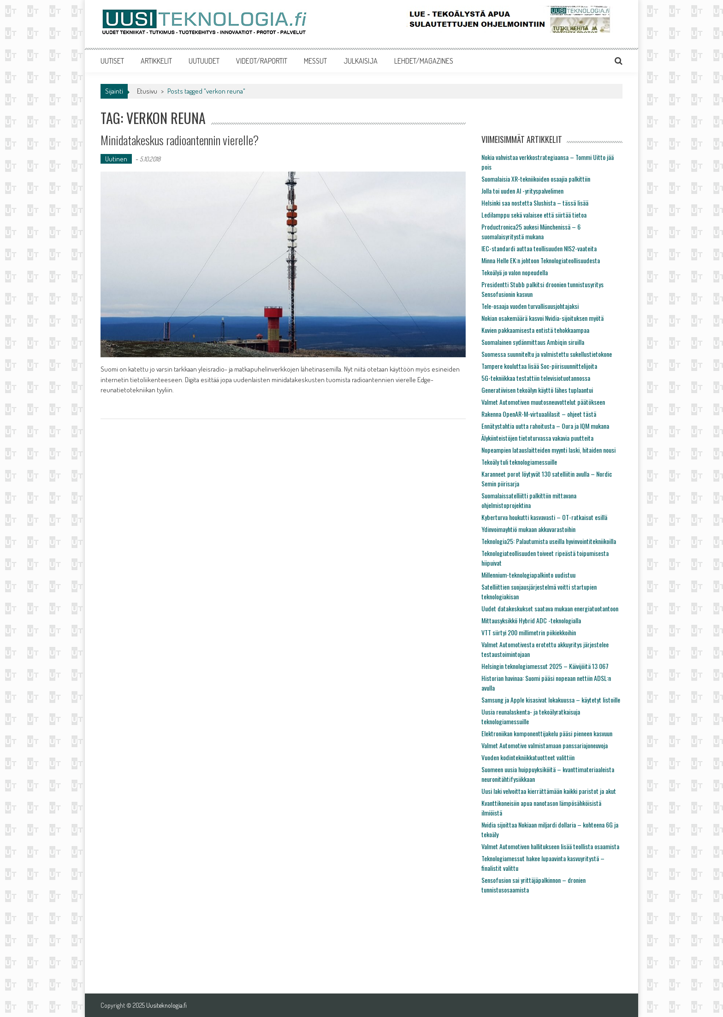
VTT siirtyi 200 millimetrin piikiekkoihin (528, 632)
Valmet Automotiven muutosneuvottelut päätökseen (543, 402)
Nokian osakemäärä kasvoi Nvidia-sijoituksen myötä (542, 318)
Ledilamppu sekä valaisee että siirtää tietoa (534, 214)
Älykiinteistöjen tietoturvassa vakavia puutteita (537, 438)
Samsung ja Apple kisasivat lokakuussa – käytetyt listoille (550, 699)
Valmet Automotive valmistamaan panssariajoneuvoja (544, 745)
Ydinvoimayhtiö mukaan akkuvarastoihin (528, 529)
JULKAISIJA (361, 60)
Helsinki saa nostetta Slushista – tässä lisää (534, 202)
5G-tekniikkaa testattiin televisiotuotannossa (535, 378)
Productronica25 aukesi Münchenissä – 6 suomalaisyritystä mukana (531, 231)
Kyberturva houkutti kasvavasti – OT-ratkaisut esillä (544, 517)
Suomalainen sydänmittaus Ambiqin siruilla (532, 342)
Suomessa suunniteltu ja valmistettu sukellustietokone (546, 354)
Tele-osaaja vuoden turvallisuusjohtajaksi (530, 306)
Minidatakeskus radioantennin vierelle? (180, 140)
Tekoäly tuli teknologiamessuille (519, 462)
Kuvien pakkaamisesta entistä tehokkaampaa (535, 330)
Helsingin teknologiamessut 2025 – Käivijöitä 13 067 (545, 666)
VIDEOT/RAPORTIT (261, 60)
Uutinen (116, 158)
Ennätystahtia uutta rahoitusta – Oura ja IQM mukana (545, 426)
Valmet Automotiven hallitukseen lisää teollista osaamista (550, 846)
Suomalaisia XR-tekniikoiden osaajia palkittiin (535, 178)
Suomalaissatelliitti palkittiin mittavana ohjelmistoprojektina (528, 500)
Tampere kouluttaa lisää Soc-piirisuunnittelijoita (539, 366)
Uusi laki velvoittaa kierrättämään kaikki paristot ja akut (548, 791)
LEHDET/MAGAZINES (423, 60)
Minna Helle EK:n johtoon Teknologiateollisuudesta (540, 260)
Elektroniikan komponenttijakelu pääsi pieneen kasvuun (546, 733)
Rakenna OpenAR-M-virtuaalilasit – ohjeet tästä (538, 414)
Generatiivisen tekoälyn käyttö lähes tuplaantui (537, 390)
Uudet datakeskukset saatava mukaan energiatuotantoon (549, 608)
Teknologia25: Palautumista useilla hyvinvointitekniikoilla (548, 541)
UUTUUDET (204, 60)
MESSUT (315, 60)
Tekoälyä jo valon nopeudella (514, 272)
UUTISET (112, 60)
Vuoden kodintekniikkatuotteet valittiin (528, 757)
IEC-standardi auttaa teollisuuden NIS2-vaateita (539, 248)
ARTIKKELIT (156, 60)
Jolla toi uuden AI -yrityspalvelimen (522, 190)
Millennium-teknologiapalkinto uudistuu (528, 574)
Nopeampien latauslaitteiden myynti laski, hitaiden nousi (548, 450)
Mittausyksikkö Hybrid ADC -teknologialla (531, 620)
